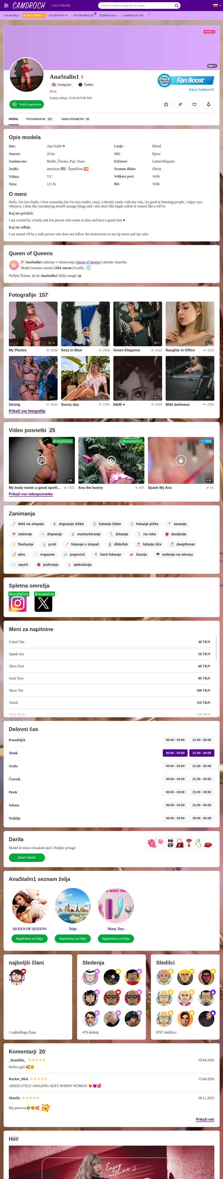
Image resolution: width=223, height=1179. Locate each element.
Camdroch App (133, 15)
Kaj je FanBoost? (201, 89)
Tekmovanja (108, 15)
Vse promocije (84, 15)
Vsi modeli (11, 15)
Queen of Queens (88, 262)
